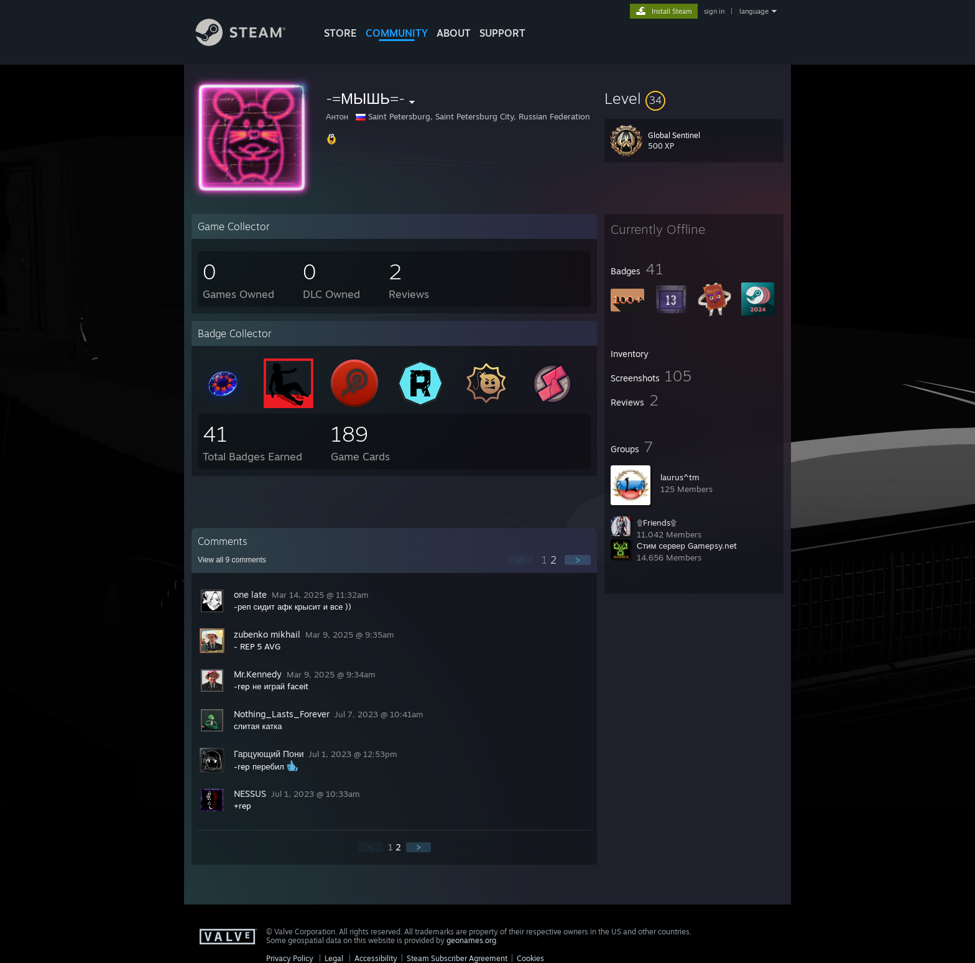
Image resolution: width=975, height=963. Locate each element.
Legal (334, 958)
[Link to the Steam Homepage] (250, 42)
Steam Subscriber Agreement (457, 958)
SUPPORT (502, 33)
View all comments (232, 560)
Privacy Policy (289, 958)
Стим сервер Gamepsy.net (687, 546)
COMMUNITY (397, 33)
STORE (340, 33)
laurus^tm (680, 477)
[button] (693, 98)
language (754, 11)
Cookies (530, 958)
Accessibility (375, 958)
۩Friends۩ (657, 523)
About (454, 33)
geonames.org (471, 940)
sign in (714, 11)
